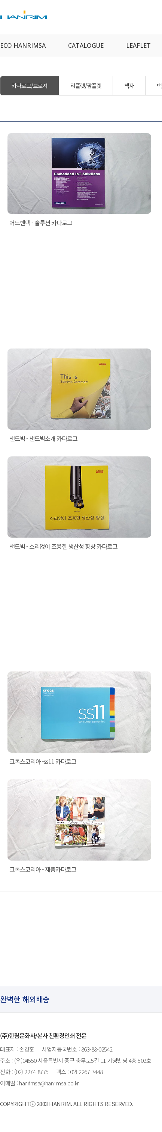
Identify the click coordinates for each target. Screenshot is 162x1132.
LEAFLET (138, 45)
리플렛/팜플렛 (85, 85)
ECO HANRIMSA (23, 45)
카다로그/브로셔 (30, 85)
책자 (129, 85)
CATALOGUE (86, 45)
